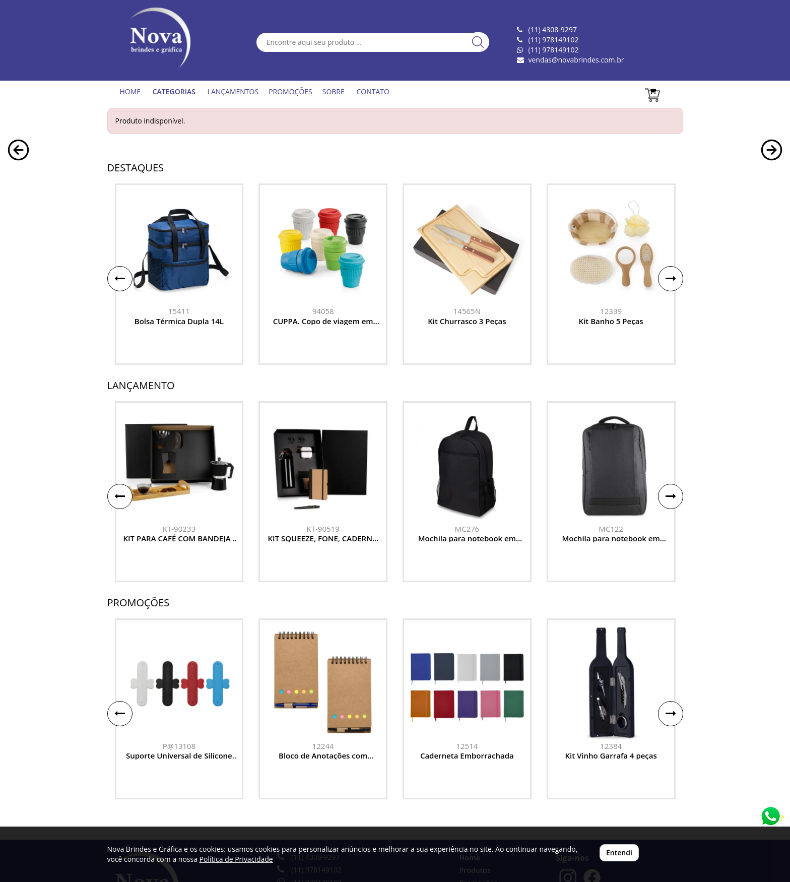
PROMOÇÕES (290, 91)
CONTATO (372, 91)
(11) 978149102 (553, 49)
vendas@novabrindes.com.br (576, 60)
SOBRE (333, 91)
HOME (130, 91)
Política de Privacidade (236, 859)
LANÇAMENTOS (233, 91)
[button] (18, 263)
